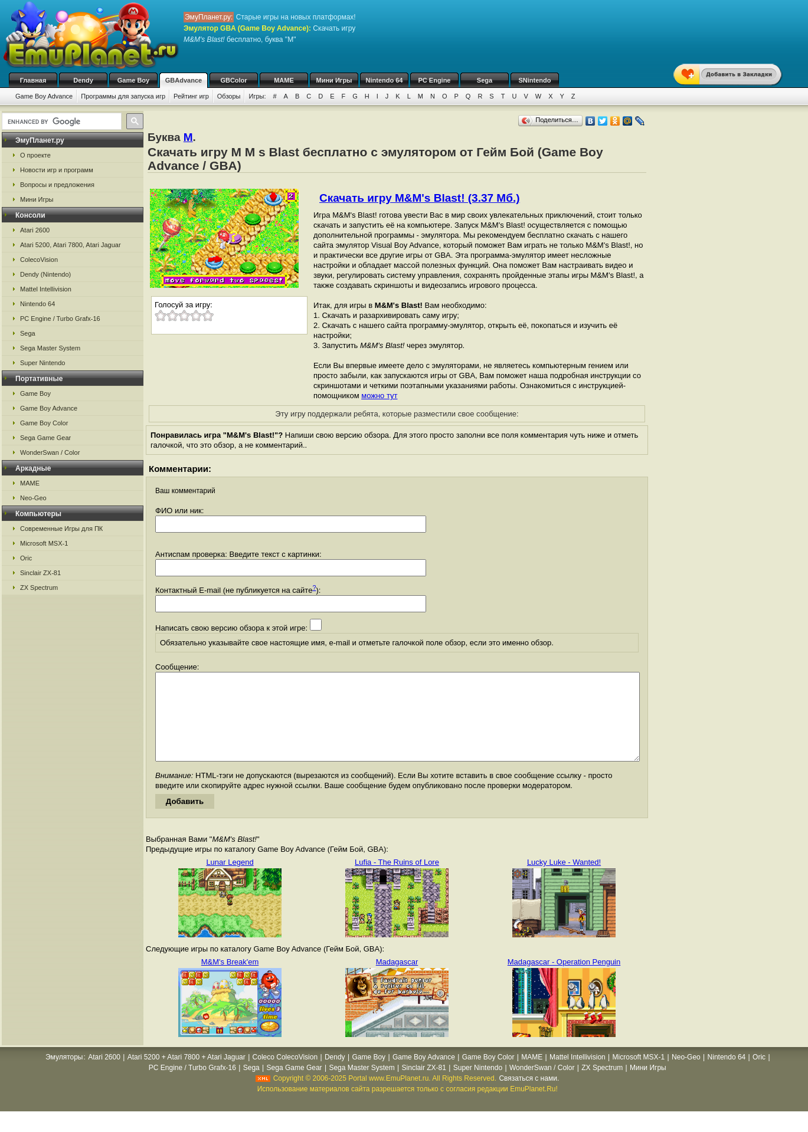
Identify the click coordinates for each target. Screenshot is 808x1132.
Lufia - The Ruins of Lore (397, 879)
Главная (33, 80)
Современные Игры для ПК (61, 528)
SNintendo (535, 80)
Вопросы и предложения (57, 184)
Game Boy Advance (44, 96)
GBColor (233, 80)
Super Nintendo (42, 362)
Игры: (257, 96)
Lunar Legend (229, 879)
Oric (26, 558)
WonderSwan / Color (50, 452)
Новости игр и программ (56, 169)
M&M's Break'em (230, 979)
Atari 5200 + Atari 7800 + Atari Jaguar (186, 1075)
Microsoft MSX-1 (44, 543)
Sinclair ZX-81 (40, 572)
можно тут (379, 395)
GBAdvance (183, 80)
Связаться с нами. (529, 1096)
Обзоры (229, 96)
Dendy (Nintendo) (45, 274)
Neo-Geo (33, 497)
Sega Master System (50, 348)
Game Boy (133, 80)
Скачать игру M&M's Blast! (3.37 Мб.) (419, 198)
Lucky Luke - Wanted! (564, 879)
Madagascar (397, 979)
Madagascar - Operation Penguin (564, 979)
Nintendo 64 (384, 80)
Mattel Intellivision (45, 289)
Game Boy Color (44, 422)
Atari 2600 (35, 230)
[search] (60, 121)
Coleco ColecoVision (285, 1075)
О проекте (35, 155)
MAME (284, 80)
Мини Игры (334, 80)
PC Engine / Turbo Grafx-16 (60, 318)
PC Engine (434, 80)
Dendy (83, 80)
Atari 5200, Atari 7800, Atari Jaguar (70, 244)
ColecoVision (39, 259)
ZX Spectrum (39, 587)
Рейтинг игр (191, 96)
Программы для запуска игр (123, 96)
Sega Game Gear (45, 437)
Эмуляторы (64, 1075)
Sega (484, 80)
